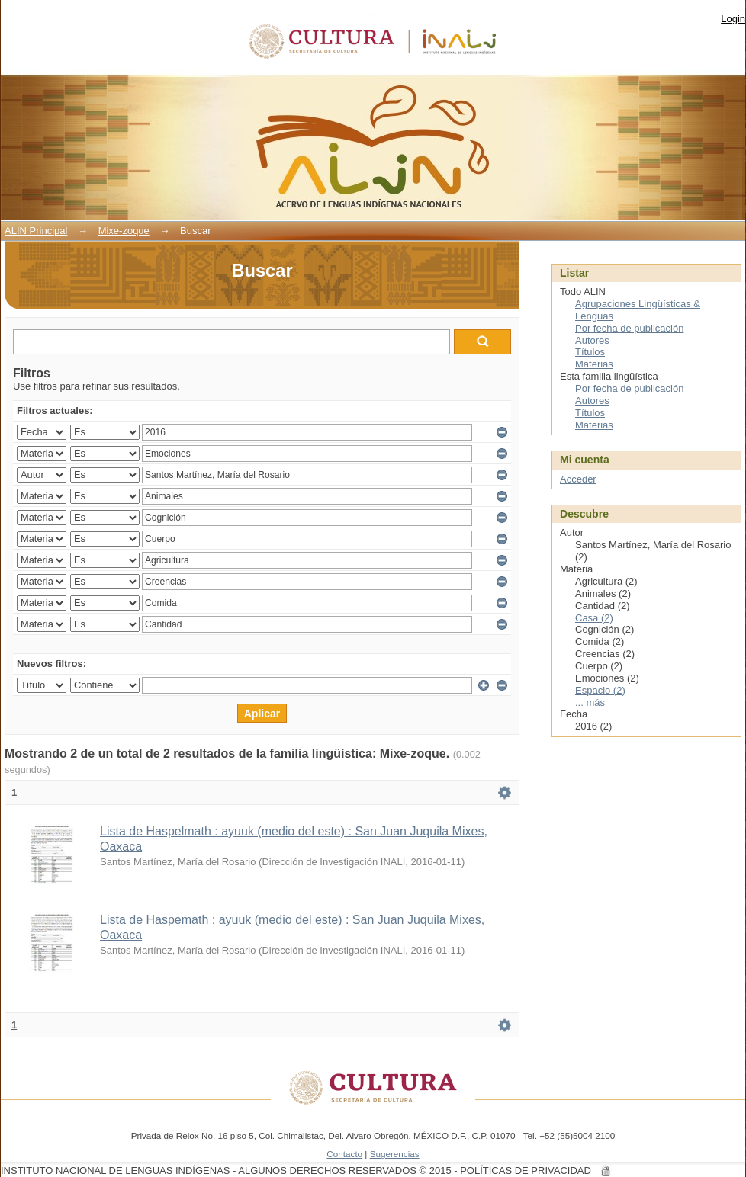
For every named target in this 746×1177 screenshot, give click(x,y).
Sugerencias (395, 1154)
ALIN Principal (36, 230)
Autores (592, 340)
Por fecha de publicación (629, 328)
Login (733, 18)
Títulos (590, 352)
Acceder (578, 479)
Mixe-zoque (124, 230)
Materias (594, 364)
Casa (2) (594, 618)
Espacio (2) (600, 690)
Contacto (344, 1154)
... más (590, 702)
